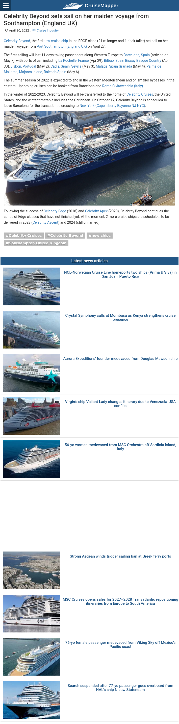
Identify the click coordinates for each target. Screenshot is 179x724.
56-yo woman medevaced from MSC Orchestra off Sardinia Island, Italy (120, 447)
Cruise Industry (45, 30)
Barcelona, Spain (137, 55)
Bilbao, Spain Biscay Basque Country (132, 61)
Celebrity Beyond (17, 41)
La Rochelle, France (73, 61)
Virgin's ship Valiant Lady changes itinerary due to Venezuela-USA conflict (120, 404)
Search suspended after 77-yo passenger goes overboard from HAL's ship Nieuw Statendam (120, 688)
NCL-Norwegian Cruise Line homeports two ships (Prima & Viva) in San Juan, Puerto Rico (120, 274)
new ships (101, 235)
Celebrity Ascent (45, 222)
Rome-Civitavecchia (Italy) (122, 86)
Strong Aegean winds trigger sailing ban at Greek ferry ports (120, 556)
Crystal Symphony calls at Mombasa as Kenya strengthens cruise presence (120, 317)
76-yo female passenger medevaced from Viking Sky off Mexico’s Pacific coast (120, 645)
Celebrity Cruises (139, 94)
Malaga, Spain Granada (114, 66)
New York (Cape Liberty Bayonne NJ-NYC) (112, 106)
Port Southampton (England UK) (62, 46)
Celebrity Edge (55, 211)
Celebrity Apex (96, 211)
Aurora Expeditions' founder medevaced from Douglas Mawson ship (120, 359)
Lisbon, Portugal (23, 66)
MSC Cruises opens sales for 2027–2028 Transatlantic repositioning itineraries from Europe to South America (120, 601)
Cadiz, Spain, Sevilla (66, 66)
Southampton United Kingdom (37, 243)
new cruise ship (56, 41)
